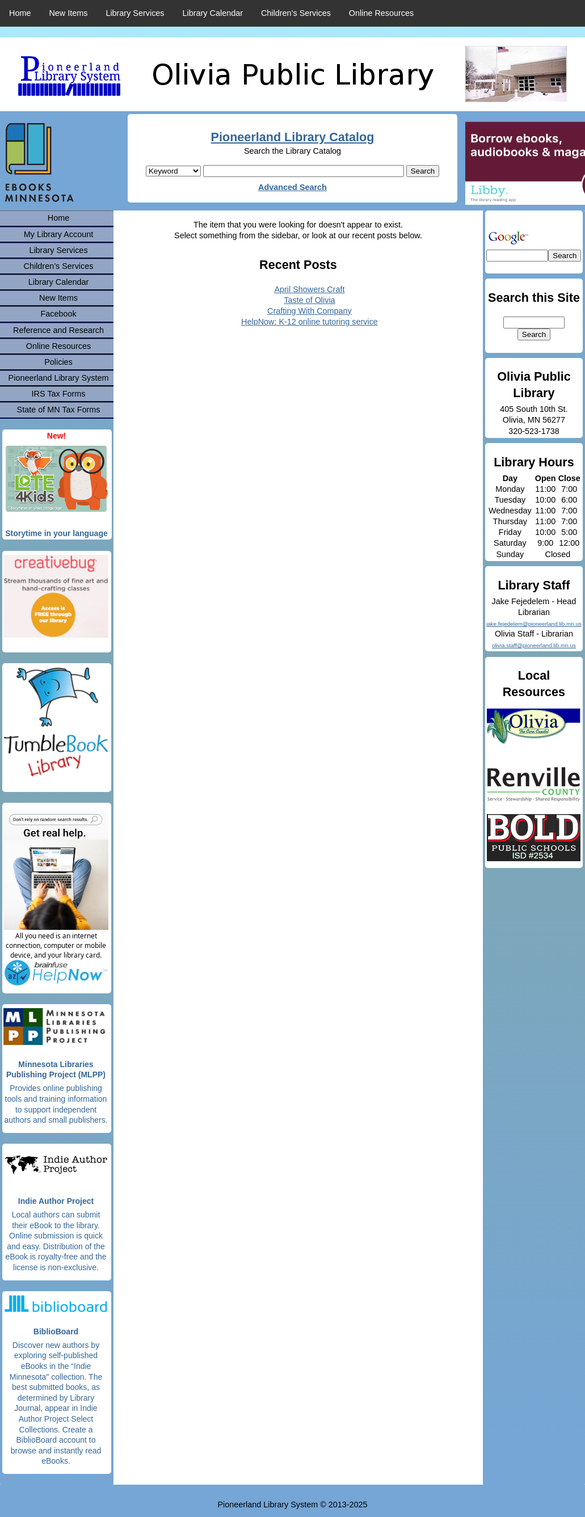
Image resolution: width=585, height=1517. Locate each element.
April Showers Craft (309, 289)
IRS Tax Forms (59, 393)
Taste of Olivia (309, 300)
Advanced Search (292, 187)
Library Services (135, 13)
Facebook (58, 313)
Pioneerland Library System (59, 377)
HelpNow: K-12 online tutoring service (309, 321)
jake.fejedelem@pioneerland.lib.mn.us (534, 624)
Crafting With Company (309, 310)
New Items (68, 13)
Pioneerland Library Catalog (292, 137)
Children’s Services (296, 13)
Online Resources (381, 13)
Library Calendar (213, 13)
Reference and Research (58, 330)
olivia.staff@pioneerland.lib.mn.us (534, 645)
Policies (58, 361)
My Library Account (58, 234)
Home (20, 13)
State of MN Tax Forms (58, 409)
